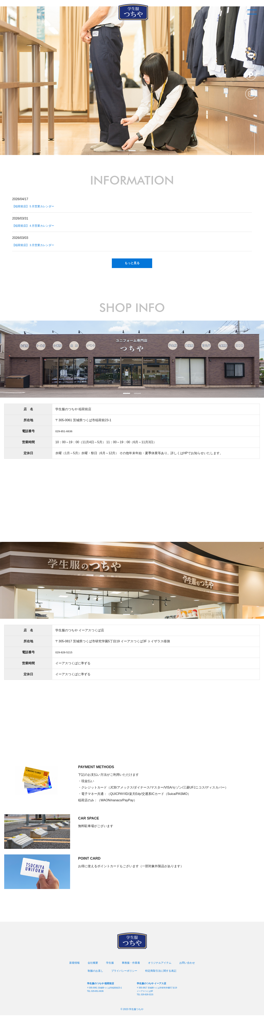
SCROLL (248, 125)
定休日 (28, 457)
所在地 (28, 424)
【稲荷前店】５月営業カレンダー (36, 206)
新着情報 (71, 966)
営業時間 (28, 446)
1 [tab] (121, 150)
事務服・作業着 (130, 966)
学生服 (108, 966)
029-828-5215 (65, 656)
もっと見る (132, 265)
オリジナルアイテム (160, 966)
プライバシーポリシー (124, 974)
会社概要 (90, 966)
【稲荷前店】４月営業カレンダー (36, 225)
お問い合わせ (189, 966)
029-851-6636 (65, 435)
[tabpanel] (132, 80)
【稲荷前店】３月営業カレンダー (36, 245)
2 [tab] (132, 150)
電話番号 (28, 435)
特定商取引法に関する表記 (162, 974)
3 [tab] (143, 150)
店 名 (28, 413)
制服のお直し (93, 974)
